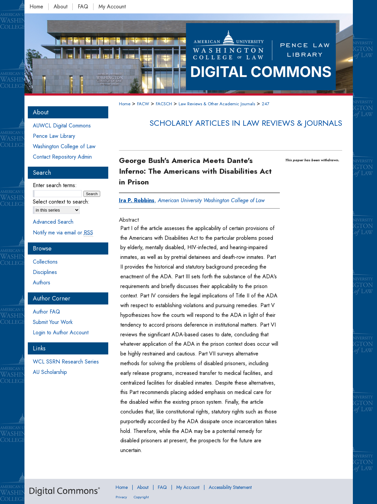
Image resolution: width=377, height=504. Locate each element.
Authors (41, 282)
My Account (187, 487)
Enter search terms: (55, 185)
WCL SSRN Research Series (66, 362)
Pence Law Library (54, 136)
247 (265, 104)
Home (124, 104)
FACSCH (164, 104)
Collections (45, 262)
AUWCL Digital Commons (62, 125)
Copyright (141, 497)
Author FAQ (46, 312)
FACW (143, 104)
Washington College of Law (64, 146)
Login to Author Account (60, 332)
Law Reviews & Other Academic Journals (217, 104)
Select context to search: (61, 202)
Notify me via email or (63, 232)
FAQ (162, 487)
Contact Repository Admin (62, 157)
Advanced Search (53, 222)
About (142, 487)
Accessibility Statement (230, 487)
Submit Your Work (53, 322)
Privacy (121, 497)
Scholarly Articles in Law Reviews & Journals (245, 123)
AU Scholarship (50, 372)
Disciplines (45, 272)
